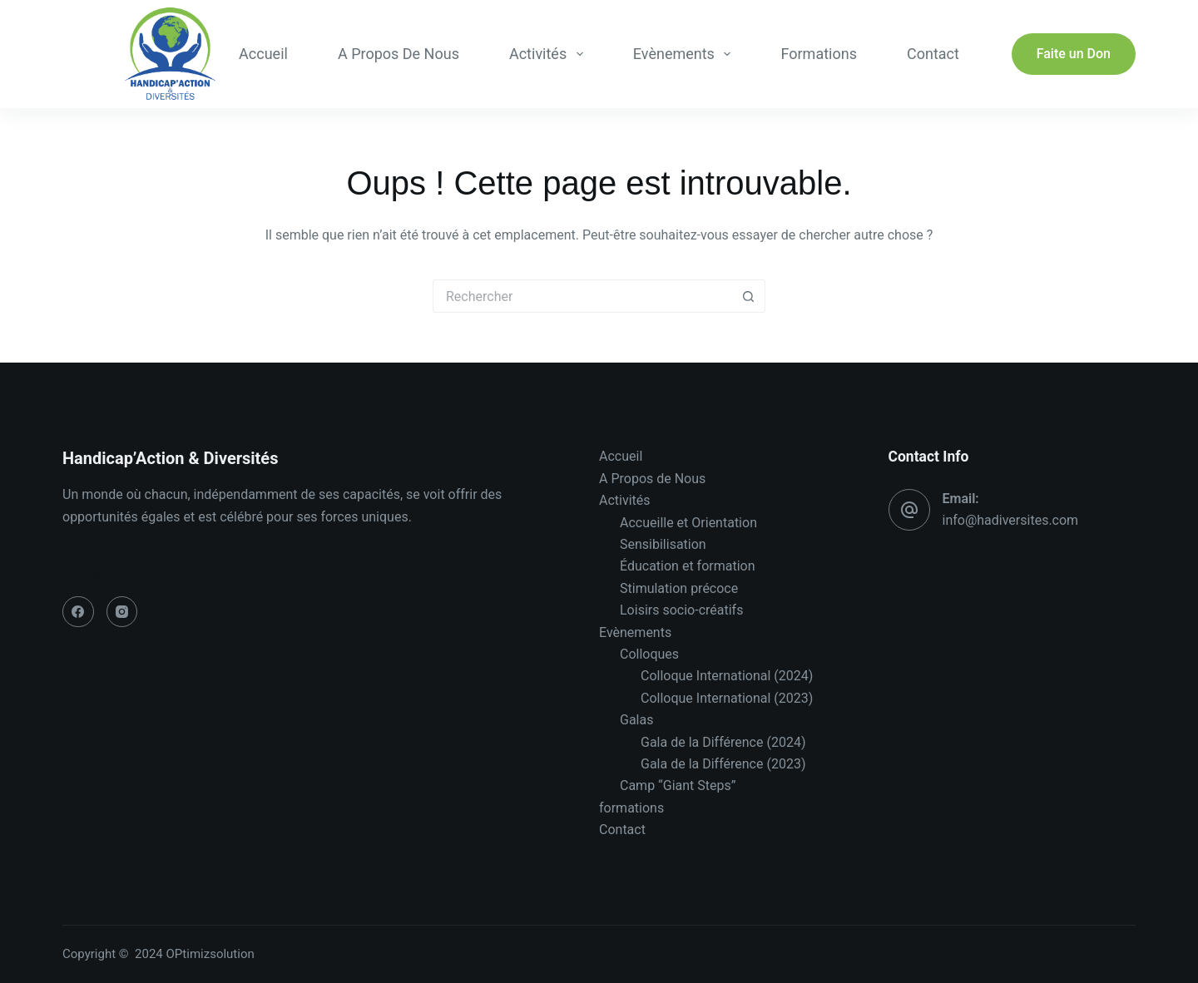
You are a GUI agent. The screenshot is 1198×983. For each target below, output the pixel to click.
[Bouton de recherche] (748, 296)
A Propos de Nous (398, 53)
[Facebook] (78, 612)
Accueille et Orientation (688, 523)
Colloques (649, 654)
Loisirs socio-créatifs (681, 610)
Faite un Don (1074, 54)
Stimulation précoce (679, 588)
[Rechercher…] (582, 296)
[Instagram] (122, 612)
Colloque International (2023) (727, 698)
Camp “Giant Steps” (677, 785)
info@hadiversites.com (1011, 520)
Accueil (263, 53)
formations (818, 53)
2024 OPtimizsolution (196, 953)
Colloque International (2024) (727, 676)
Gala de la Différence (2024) (723, 742)
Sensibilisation (663, 544)
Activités (549, 54)
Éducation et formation (687, 566)
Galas (636, 720)
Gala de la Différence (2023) (723, 764)
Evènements (685, 54)
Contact (933, 53)
